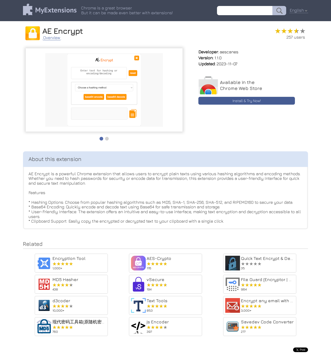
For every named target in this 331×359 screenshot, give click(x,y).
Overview (51, 37)
